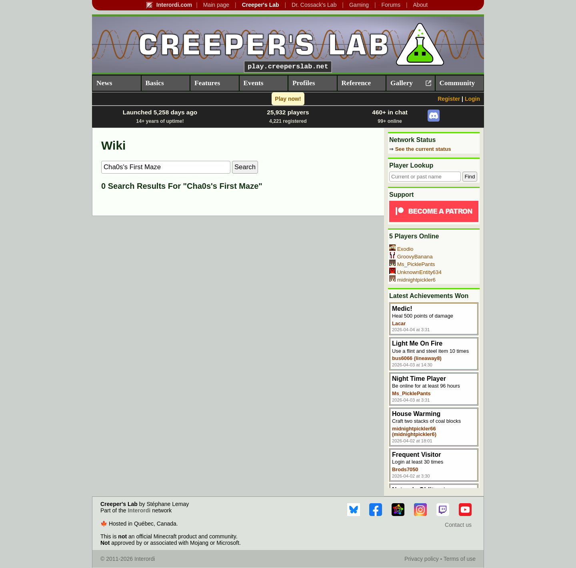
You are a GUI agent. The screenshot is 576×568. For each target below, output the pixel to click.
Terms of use (460, 559)
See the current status (423, 149)
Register (449, 99)
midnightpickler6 (416, 280)
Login (472, 99)
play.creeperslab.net (288, 66)
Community (457, 83)
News (104, 83)
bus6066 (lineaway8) (417, 358)
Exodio (405, 249)
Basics (155, 83)
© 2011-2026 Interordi (127, 559)
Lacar (399, 323)
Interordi (139, 510)
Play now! (288, 99)
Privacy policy (421, 559)
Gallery (401, 83)
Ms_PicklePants (416, 264)
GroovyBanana (415, 257)
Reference (356, 83)
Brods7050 (405, 469)
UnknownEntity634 (419, 272)
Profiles (303, 83)
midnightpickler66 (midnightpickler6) (414, 432)
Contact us (458, 525)
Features (207, 83)
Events (254, 83)
